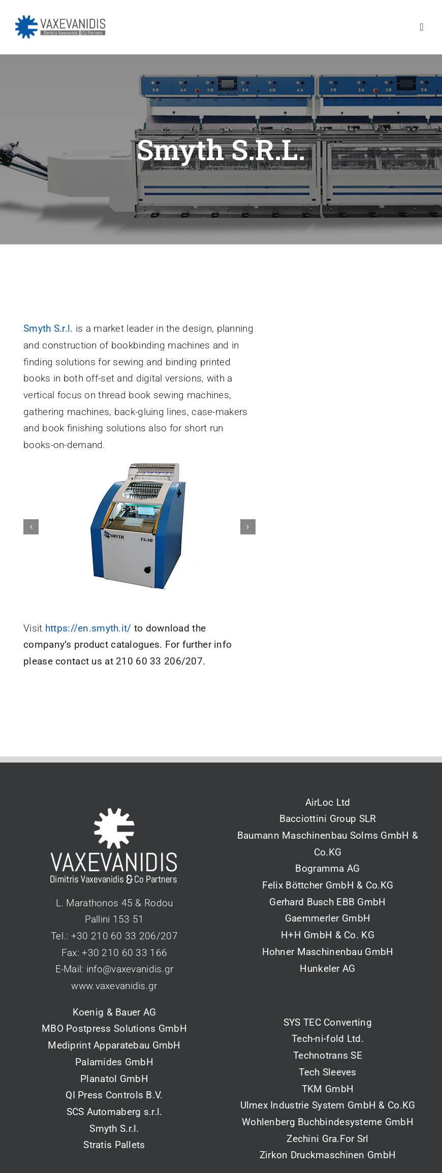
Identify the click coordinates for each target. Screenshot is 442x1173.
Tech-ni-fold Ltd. (328, 1038)
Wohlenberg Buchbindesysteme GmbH (328, 1122)
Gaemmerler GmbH (327, 918)
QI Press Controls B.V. (114, 1095)
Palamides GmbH (114, 1062)
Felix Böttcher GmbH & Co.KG (328, 885)
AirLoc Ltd (328, 802)
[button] (31, 528)
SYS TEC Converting (327, 1022)
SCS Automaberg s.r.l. (115, 1112)
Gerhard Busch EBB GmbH (327, 902)
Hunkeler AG (327, 968)
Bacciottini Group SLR (327, 819)
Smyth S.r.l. (48, 331)
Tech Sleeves (327, 1072)
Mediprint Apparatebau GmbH (114, 1045)
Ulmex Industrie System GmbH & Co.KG (328, 1105)
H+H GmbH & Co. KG (327, 935)
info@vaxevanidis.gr (129, 969)
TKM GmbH (328, 1089)
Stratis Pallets (114, 1145)
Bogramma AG (327, 868)
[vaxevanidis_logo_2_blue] (60, 20)
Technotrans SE (327, 1055)
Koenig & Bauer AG (114, 1012)
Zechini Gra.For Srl (327, 1139)
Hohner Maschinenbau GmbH (328, 952)
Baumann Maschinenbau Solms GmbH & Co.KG (327, 844)
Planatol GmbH (114, 1079)
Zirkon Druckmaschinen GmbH (328, 1155)
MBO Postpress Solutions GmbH (114, 1028)
